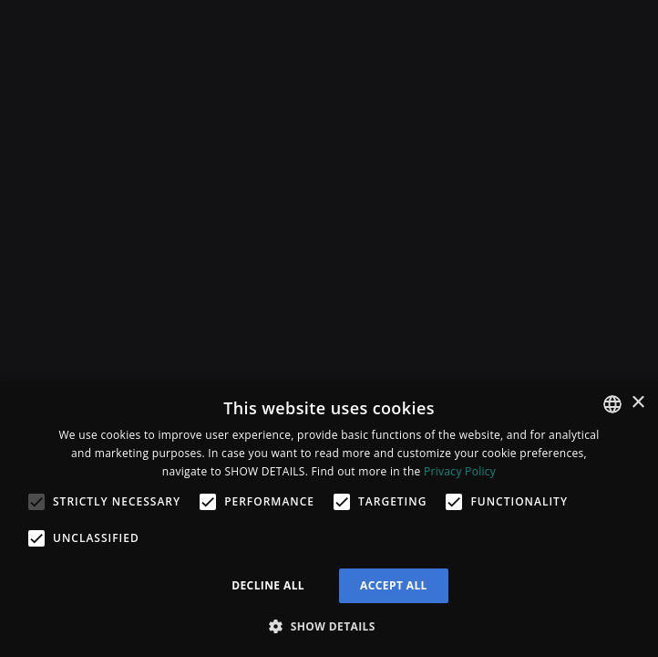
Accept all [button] (393, 585)
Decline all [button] (267, 585)
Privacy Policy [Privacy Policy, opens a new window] (460, 471)
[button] (329, 626)
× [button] (637, 403)
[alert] (329, 519)
